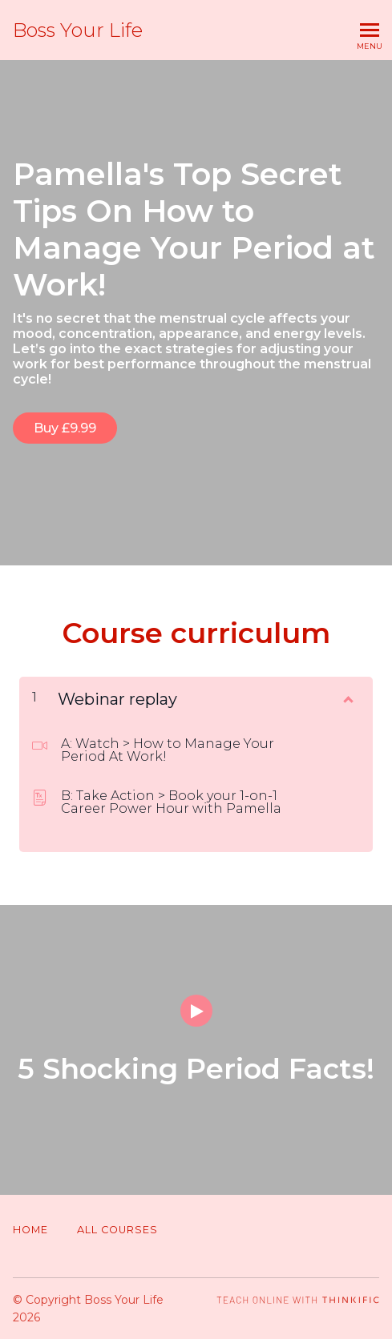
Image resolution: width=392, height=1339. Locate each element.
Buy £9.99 (65, 428)
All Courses (117, 1230)
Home (30, 1230)
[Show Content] (347, 696)
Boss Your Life (78, 30)
